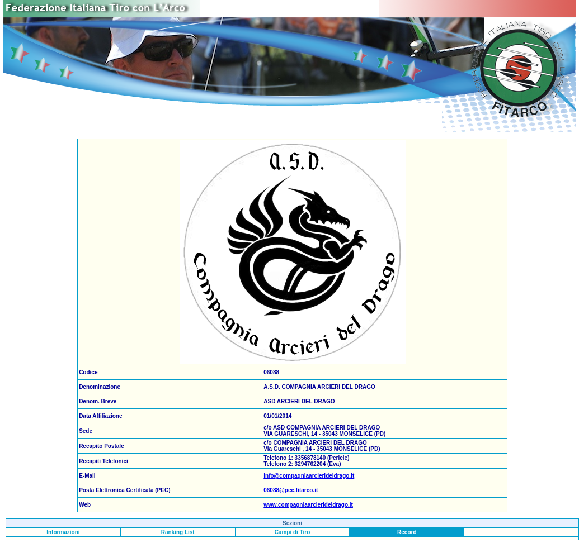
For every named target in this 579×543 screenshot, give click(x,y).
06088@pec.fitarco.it (290, 490)
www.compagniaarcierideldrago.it (308, 505)
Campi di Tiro (292, 532)
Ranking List (178, 532)
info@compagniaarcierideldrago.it (308, 476)
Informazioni (62, 532)
